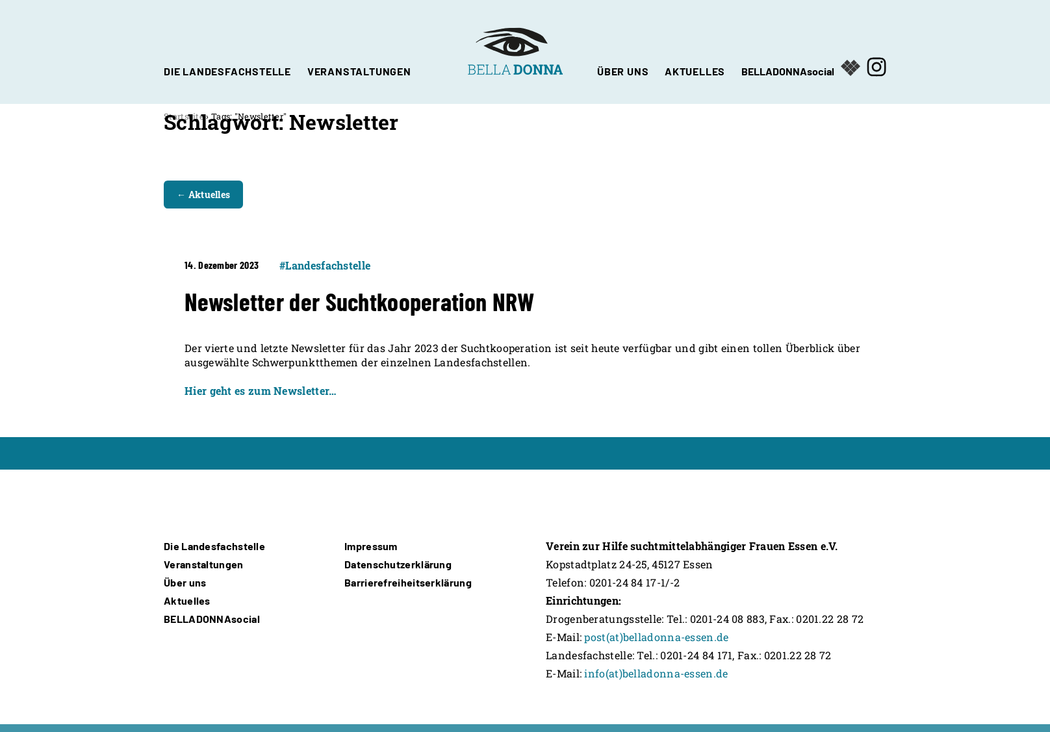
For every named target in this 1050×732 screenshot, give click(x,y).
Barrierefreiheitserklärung (408, 582)
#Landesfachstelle (324, 265)
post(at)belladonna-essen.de (656, 637)
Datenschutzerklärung (398, 564)
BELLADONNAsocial (787, 70)
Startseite (184, 116)
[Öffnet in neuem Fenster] (876, 52)
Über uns (185, 582)
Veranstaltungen (204, 564)
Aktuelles (187, 600)
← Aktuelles (203, 194)
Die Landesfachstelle (214, 546)
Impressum (371, 546)
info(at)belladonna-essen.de (656, 673)
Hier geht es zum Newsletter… (260, 391)
